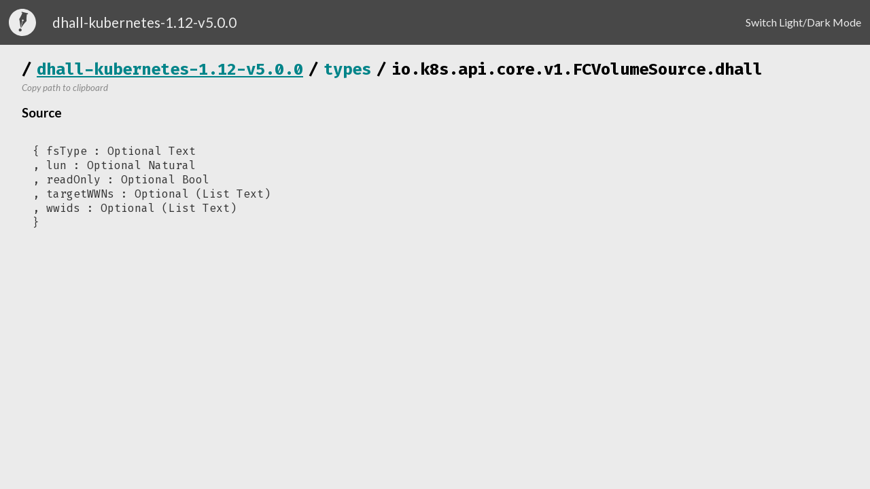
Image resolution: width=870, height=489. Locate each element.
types (347, 69)
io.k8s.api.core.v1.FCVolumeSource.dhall (577, 69)
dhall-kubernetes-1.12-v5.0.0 (170, 69)
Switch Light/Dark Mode (803, 22)
